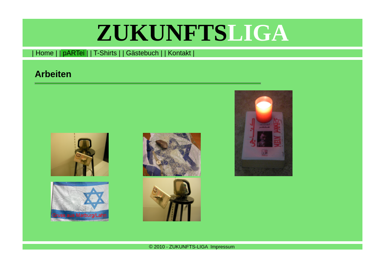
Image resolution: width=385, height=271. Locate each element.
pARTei (73, 53)
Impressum (222, 247)
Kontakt (179, 53)
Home (45, 53)
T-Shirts (105, 53)
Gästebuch (142, 53)
